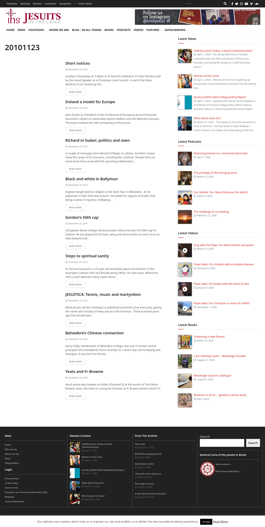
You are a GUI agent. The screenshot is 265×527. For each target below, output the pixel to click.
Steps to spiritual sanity (87, 255)
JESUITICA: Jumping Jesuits (148, 453)
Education (37, 3)
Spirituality (25, 3)
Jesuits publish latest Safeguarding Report (220, 97)
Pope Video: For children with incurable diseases (224, 264)
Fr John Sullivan (85, 3)
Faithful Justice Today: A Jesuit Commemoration (223, 50)
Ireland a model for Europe (90, 101)
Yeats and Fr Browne (84, 371)
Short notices (77, 63)
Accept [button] (206, 521)
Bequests (9, 496)
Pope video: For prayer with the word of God (221, 284)
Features (154, 30)
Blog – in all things (86, 30)
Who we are (11, 449)
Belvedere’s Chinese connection (94, 333)
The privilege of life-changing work (215, 173)
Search (205, 436)
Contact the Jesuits (14, 501)
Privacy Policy (12, 478)
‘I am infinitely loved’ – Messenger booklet (220, 356)
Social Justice (50, 3)
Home (10, 30)
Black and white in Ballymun (91, 178)
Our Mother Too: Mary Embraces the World (220, 192)
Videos (138, 30)
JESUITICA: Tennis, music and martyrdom (103, 294)
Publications (11, 3)
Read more (75, 91)
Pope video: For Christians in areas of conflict (222, 303)
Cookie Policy (11, 483)
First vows (140, 444)
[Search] (203, 3)
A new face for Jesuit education (150, 493)
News (21, 30)
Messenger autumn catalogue (212, 375)
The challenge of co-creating (211, 211)
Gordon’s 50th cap (82, 217)
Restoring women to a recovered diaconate (220, 153)
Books (109, 30)
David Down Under (144, 463)
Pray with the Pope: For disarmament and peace (224, 245)
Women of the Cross (206, 76)
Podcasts (124, 30)
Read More (220, 521)
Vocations (37, 30)
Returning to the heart (93, 495)
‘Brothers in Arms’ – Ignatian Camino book (220, 395)
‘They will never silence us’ (148, 473)
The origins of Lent (144, 483)
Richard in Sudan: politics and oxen (97, 140)
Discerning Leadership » (228, 471)
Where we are (59, 30)
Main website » (223, 464)
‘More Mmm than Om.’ (208, 118)
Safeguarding (176, 30)
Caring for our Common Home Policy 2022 (26, 492)
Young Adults (65, 3)
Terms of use (11, 487)
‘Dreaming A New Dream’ (209, 336)
